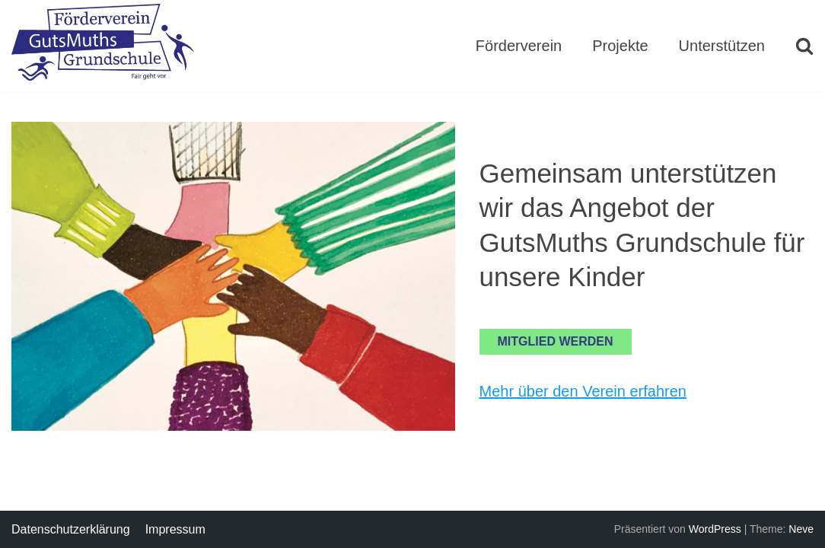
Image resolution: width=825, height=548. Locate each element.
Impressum (175, 529)
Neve (801, 529)
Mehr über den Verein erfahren (582, 391)
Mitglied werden (555, 341)
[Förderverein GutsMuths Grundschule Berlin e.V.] (102, 45)
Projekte (620, 45)
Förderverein (519, 45)
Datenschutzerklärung (70, 529)
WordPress (715, 529)
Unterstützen (722, 45)
